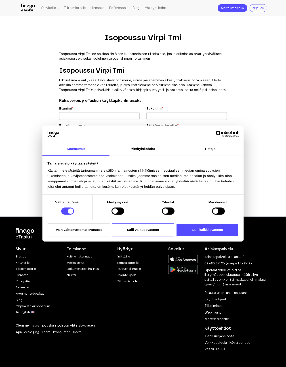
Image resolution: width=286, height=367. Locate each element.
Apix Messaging (27, 332)
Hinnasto (97, 8)
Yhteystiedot (156, 8)
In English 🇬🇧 (25, 312)
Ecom (46, 332)
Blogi (136, 8)
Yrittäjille (123, 256)
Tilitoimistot (214, 306)
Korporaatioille (128, 262)
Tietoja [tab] (210, 149)
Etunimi (66, 108)
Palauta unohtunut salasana (226, 293)
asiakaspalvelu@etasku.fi (224, 257)
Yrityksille (22, 262)
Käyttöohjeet (215, 299)
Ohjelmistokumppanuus (33, 306)
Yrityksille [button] (49, 8)
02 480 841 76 (214, 263)
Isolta (77, 332)
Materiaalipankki (216, 319)
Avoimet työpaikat (30, 293)
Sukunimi (154, 108)
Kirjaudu (258, 8)
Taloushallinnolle (129, 268)
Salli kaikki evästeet (207, 230)
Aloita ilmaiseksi (232, 8)
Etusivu (21, 256)
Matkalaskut (75, 262)
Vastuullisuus (214, 349)
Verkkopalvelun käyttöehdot (227, 342)
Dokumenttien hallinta (83, 268)
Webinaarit (212, 312)
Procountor (61, 332)
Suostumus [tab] (76, 149)
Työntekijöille (126, 275)
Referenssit (118, 8)
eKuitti (71, 275)
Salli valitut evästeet (143, 230)
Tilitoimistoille (75, 8)
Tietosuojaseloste (219, 336)
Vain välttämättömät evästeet (79, 230)
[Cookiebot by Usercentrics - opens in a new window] (219, 134)
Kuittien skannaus (79, 256)
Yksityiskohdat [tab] (143, 149)
